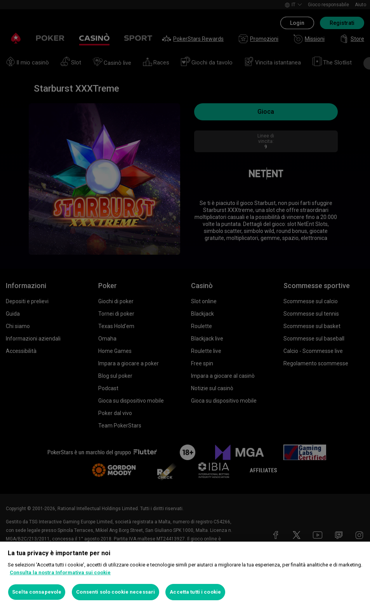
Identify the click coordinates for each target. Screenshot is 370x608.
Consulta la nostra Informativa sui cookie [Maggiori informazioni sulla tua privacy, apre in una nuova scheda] (60, 572)
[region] (185, 575)
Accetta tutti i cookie (195, 592)
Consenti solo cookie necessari (115, 592)
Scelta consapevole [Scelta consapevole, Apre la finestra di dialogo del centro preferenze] (36, 592)
